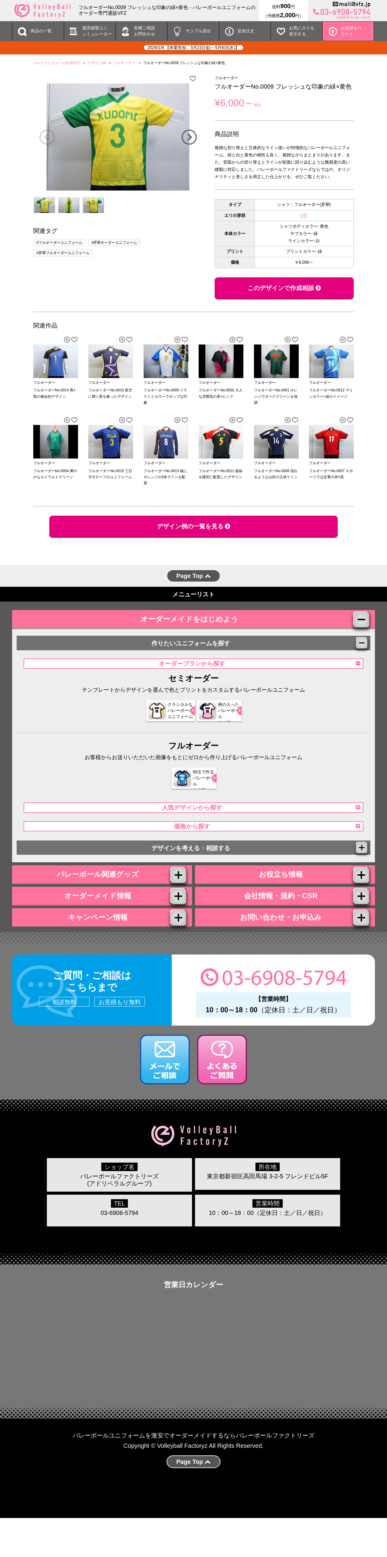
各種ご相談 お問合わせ (144, 30)
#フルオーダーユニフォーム (59, 242)
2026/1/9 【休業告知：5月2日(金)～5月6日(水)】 (193, 47)
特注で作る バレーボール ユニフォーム (189, 789)
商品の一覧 (41, 30)
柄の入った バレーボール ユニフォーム (218, 722)
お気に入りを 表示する (301, 30)
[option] (118, 137)
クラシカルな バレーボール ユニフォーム (160, 722)
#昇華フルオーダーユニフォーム (63, 253)
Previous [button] (46, 137)
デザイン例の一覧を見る (193, 526)
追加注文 (245, 30)
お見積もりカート (351, 30)
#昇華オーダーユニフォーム (114, 242)
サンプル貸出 (198, 30)
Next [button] (189, 137)
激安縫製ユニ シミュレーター (97, 30)
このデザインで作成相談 (284, 288)
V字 (304, 215)
